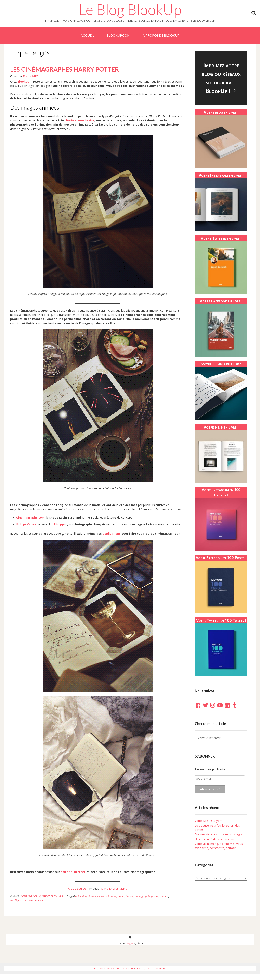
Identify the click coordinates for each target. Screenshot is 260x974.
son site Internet (73, 872)
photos (155, 896)
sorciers (164, 896)
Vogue (130, 943)
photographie (142, 896)
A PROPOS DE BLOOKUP (161, 35)
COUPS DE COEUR (31, 896)
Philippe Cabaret (27, 524)
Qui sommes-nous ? (155, 968)
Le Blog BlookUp (130, 9)
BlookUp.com (118, 35)
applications (112, 534)
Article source (77, 888)
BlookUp (23, 81)
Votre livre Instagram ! (209, 821)
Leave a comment (33, 900)
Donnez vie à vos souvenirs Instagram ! (221, 834)
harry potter (118, 896)
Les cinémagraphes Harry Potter (64, 69)
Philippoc (60, 524)
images (130, 896)
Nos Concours (131, 968)
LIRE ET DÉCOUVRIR (52, 896)
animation (81, 896)
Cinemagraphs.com (30, 517)
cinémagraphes (96, 896)
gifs (108, 896)
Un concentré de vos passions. (215, 839)
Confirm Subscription (106, 968)
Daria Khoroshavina (80, 120)
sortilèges (15, 900)
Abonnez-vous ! (210, 789)
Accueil (87, 35)
